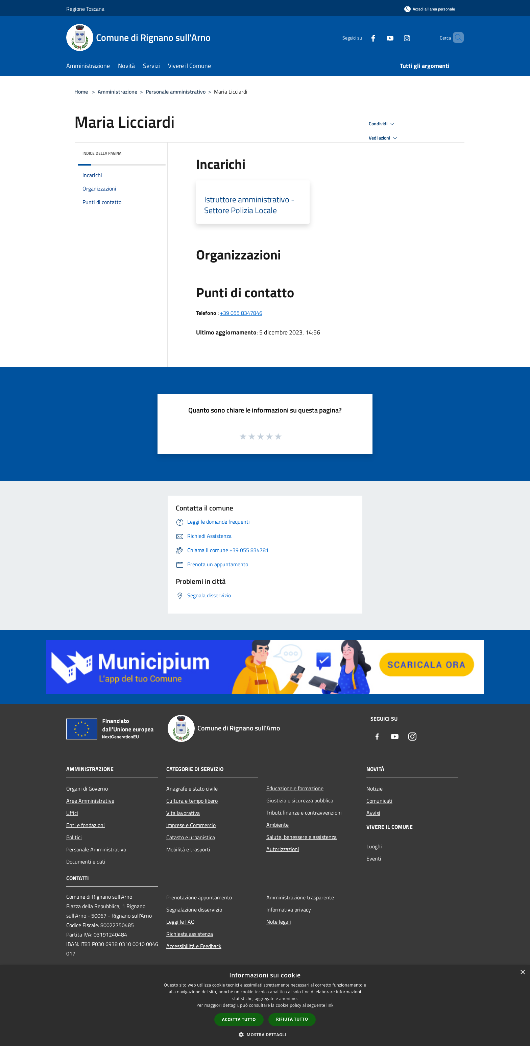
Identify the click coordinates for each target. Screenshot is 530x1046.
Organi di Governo (87, 788)
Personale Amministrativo (96, 849)
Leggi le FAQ (180, 922)
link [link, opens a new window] (330, 1005)
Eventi (373, 858)
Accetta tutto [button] (239, 1019)
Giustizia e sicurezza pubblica (299, 800)
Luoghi (374, 846)
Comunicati (379, 801)
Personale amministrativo (176, 92)
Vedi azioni (384, 138)
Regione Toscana (85, 9)
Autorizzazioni (282, 849)
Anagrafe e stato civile (192, 788)
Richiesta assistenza (189, 934)
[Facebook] (361, 37)
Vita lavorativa (183, 813)
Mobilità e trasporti (188, 849)
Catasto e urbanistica (190, 837)
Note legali (278, 922)
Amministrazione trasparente (300, 897)
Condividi (382, 124)
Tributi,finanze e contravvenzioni (304, 812)
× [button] (522, 972)
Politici (74, 837)
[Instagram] (395, 37)
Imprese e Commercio (191, 825)
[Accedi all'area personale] (429, 9)
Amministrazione (117, 92)
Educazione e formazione (294, 788)
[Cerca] (456, 37)
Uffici (72, 813)
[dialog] (265, 1005)
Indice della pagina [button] (101, 153)
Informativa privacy (288, 909)
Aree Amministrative (90, 801)
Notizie (374, 788)
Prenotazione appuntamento (199, 897)
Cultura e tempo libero (192, 801)
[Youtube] (378, 37)
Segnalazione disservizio (194, 909)
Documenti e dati (85, 861)
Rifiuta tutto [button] (292, 1019)
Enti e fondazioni (85, 825)
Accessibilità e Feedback (193, 946)
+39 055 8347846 (241, 313)
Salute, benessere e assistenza (301, 837)
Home (81, 92)
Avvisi (373, 813)
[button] (265, 1034)
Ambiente (277, 825)
